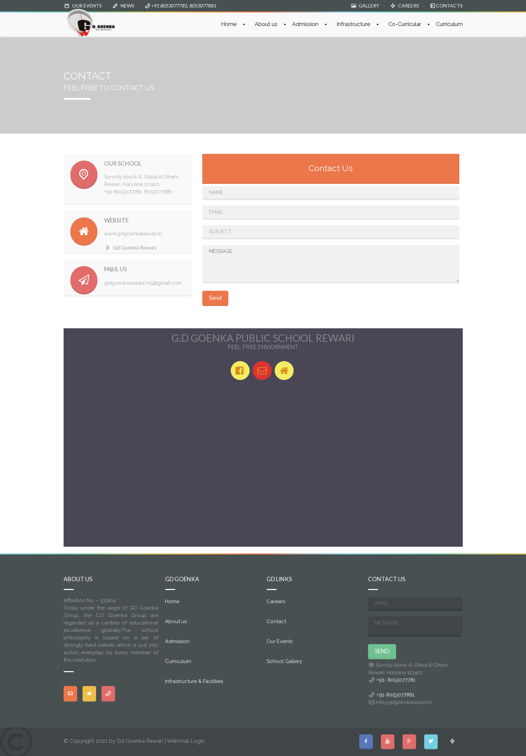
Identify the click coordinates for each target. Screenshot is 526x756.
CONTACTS (449, 5)
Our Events (280, 641)
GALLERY (369, 5)
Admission (305, 24)
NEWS (127, 5)
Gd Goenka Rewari (130, 247)
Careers (276, 601)
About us (266, 24)
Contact (276, 621)
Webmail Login (186, 741)
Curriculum (449, 24)
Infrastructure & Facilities (194, 681)
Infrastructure (353, 24)
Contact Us (330, 168)
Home (228, 24)
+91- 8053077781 (395, 680)
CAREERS (408, 5)
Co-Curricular (404, 24)
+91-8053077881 (395, 695)
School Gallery (284, 661)
